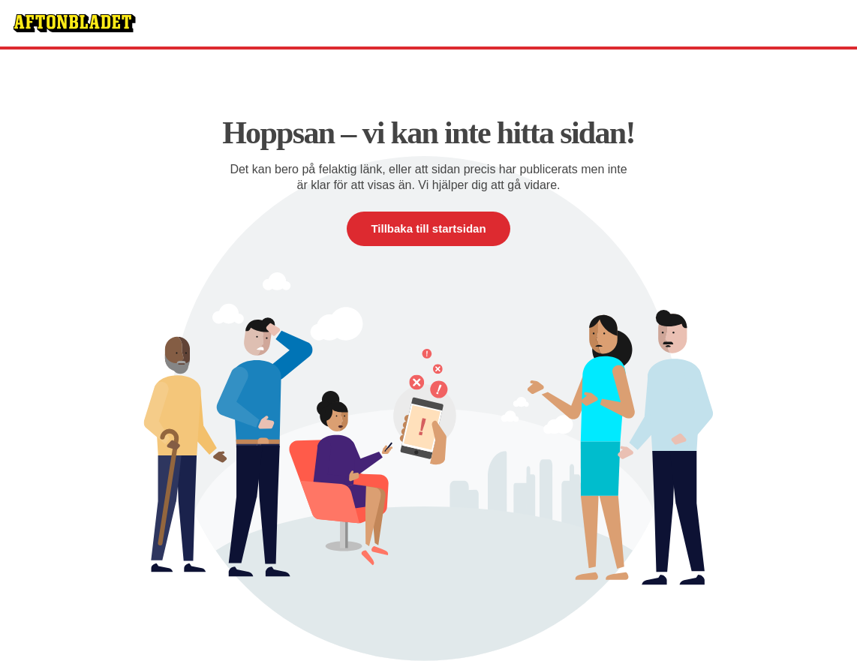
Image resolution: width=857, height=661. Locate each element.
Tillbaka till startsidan (428, 228)
